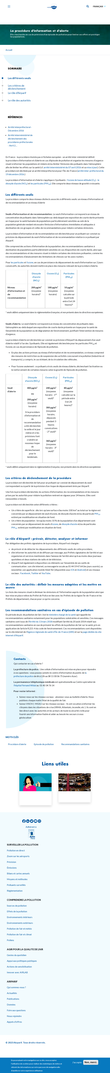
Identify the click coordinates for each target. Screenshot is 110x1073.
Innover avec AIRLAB (17, 972)
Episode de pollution (44, 744)
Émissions (12, 867)
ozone (55, 524)
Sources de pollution (17, 905)
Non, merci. (91, 1062)
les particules (17, 262)
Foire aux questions (16, 1010)
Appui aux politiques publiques (22, 960)
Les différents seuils (19, 194)
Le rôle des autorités (19, 100)
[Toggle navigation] (8, 6)
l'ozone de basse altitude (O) (81, 180)
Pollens (10, 940)
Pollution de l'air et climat (19, 934)
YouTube (45, 573)
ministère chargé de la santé (62, 614)
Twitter (35, 573)
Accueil (9, 50)
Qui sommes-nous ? (16, 987)
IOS (72, 569)
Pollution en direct (16, 850)
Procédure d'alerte (17, 744)
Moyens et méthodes (17, 879)
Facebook (25, 573)
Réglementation (14, 890)
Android (81, 569)
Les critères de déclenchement (16, 87)
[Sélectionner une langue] (100, 6)
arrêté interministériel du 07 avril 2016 (63, 167)
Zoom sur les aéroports (18, 856)
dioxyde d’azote (69, 524)
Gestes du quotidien (16, 955)
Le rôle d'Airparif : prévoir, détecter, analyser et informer (47, 538)
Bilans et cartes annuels (18, 873)
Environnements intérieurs (19, 917)
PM (97, 513)
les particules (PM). (40, 183)
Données (11, 1004)
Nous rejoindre (14, 1016)
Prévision (11, 861)
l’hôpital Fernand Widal (25, 685)
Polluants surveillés (16, 885)
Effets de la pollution (17, 911)
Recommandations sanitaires (75, 744)
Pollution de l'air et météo (19, 928)
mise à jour (92, 167)
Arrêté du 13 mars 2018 (40, 621)
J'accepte (77, 1062)
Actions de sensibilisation (19, 966)
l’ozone (29, 262)
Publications (13, 998)
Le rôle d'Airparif (17, 93)
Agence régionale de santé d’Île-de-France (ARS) (50, 631)
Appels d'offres (14, 1021)
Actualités (12, 993)
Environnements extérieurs (20, 922)
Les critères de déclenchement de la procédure (39, 478)
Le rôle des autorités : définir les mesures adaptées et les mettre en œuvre (53, 586)
